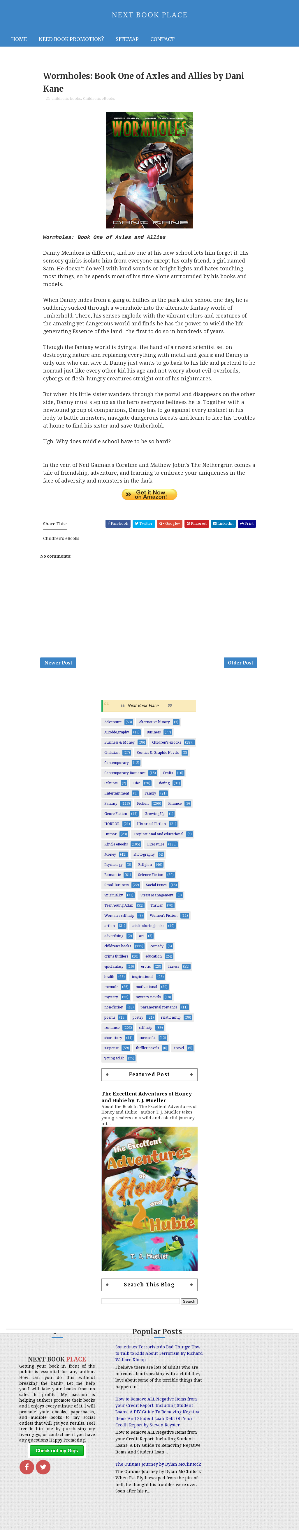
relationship (171, 1019)
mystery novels (148, 999)
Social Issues (156, 886)
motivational (146, 988)
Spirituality (113, 897)
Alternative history (154, 723)
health (109, 978)
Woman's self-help (119, 917)
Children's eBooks (99, 99)
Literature (155, 846)
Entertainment (116, 795)
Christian (111, 754)
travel (179, 1049)
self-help (145, 1029)
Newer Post (58, 664)
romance (111, 1029)
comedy (156, 948)
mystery (111, 999)
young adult (114, 1060)
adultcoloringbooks (148, 927)
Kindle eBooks (116, 846)
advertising (113, 937)
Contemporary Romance (124, 774)
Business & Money (119, 744)
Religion (145, 866)
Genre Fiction (115, 815)
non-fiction (113, 1009)
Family (150, 795)
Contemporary (116, 764)
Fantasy (110, 805)
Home (19, 39)
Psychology (113, 866)
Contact (162, 39)
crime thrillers (116, 958)
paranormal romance (159, 1009)
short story (113, 1039)
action (109, 927)
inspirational (142, 978)
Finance (175, 805)
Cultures (110, 785)
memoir (111, 988)
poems (109, 1019)
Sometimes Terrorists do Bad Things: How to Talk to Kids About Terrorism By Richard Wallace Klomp (145, 1355)
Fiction (143, 805)
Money (110, 856)
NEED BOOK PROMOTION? (71, 39)
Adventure (113, 723)
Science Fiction (150, 876)
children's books (66, 99)
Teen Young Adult (118, 907)
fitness (173, 968)
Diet (136, 785)
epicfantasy (114, 968)
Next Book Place (142, 707)
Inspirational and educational (158, 836)
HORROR (111, 825)
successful (148, 1039)
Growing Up (155, 815)
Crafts (168, 774)
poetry (138, 1019)
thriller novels (147, 1049)
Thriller (156, 907)
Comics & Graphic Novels (158, 754)
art (141, 937)
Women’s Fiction (163, 917)
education (153, 958)
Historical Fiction (151, 825)
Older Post (240, 664)
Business (154, 734)
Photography (144, 856)
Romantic (112, 876)
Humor (110, 836)
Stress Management (156, 897)
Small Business (116, 886)
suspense (111, 1049)
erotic (146, 968)
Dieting (163, 785)
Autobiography (116, 734)
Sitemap (127, 39)
